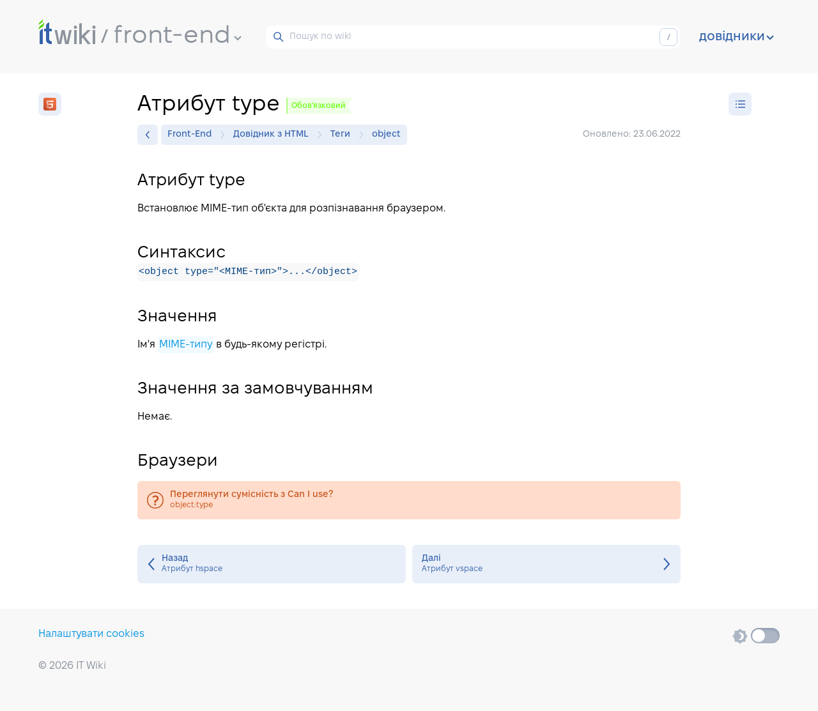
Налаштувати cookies (91, 634)
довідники (736, 37)
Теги (343, 134)
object (386, 134)
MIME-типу (185, 344)
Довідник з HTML (274, 134)
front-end (178, 36)
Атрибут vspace (546, 564)
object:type (409, 500)
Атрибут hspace (271, 564)
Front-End (192, 134)
